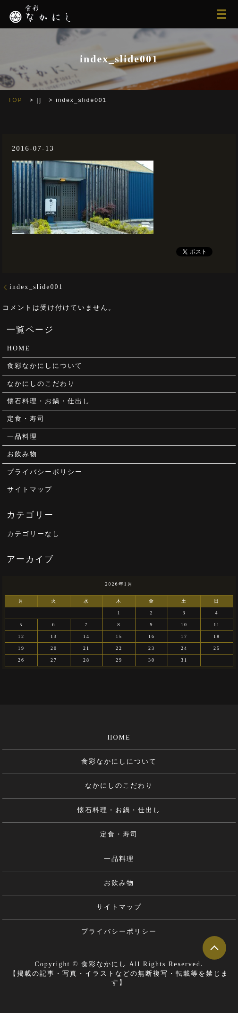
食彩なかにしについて (45, 365)
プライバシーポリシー (45, 472)
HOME (18, 348)
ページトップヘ (214, 948)
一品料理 (22, 436)
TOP (15, 100)
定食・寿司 (26, 418)
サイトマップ (29, 489)
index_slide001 (36, 286)
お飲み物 (22, 454)
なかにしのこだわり (41, 383)
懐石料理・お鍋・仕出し (48, 401)
